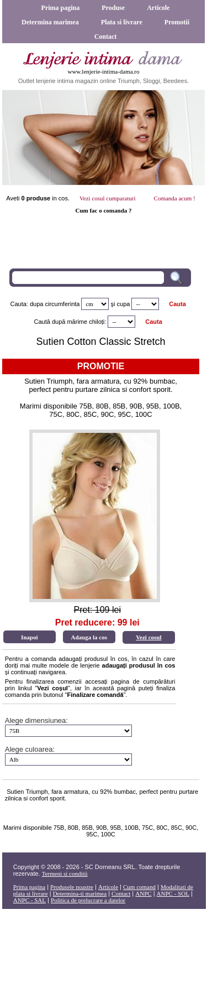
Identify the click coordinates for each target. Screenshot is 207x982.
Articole (158, 8)
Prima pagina (60, 8)
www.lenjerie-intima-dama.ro (103, 71)
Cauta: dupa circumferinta (44, 304)
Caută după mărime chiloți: (70, 321)
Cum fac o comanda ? (103, 210)
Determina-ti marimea (80, 893)
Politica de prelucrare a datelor (88, 900)
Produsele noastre (71, 886)
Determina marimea (50, 22)
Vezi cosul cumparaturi (107, 198)
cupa (123, 304)
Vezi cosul (148, 637)
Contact (105, 36)
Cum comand (139, 886)
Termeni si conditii (65, 873)
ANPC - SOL (173, 893)
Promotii (176, 22)
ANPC (143, 893)
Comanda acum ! (174, 198)
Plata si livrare (121, 22)
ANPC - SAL (29, 900)
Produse (113, 8)
